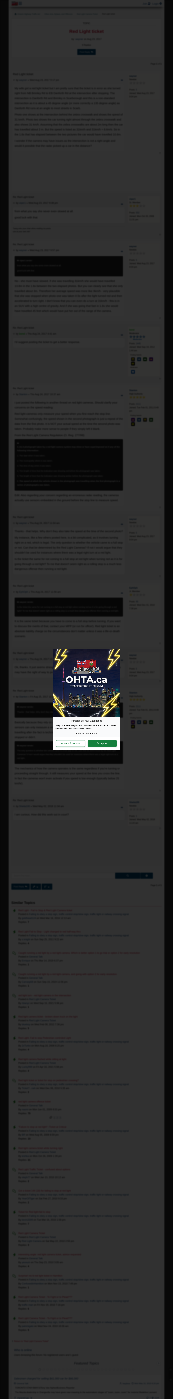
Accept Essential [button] (70, 743)
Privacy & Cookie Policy (86, 733)
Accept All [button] (102, 743)
